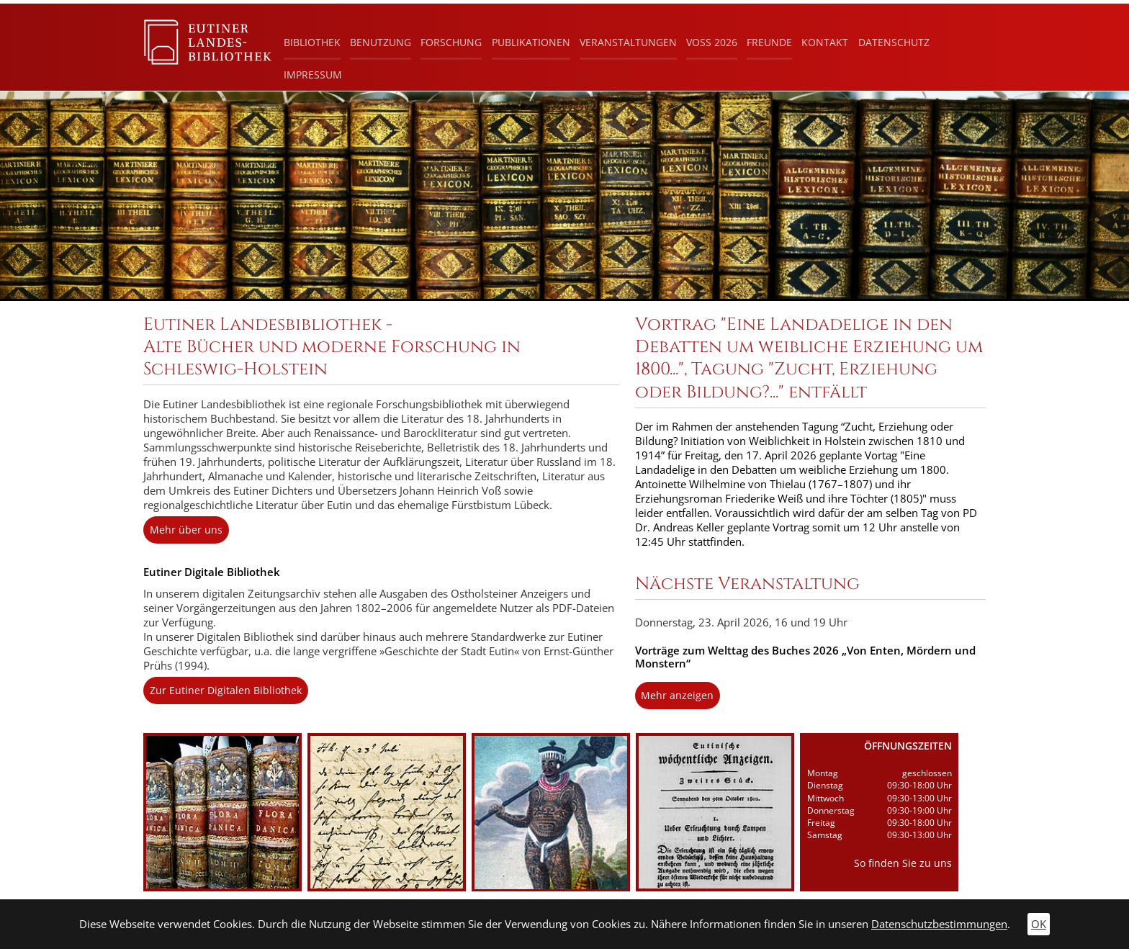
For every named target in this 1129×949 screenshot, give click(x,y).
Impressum (313, 74)
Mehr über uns (186, 529)
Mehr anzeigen (677, 695)
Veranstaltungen (628, 42)
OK (1038, 924)
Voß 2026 (711, 42)
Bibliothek (312, 42)
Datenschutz (894, 42)
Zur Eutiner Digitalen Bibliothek (226, 690)
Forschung (451, 42)
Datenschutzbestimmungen (939, 924)
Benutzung (380, 42)
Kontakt (824, 42)
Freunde (769, 42)
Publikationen (531, 42)
